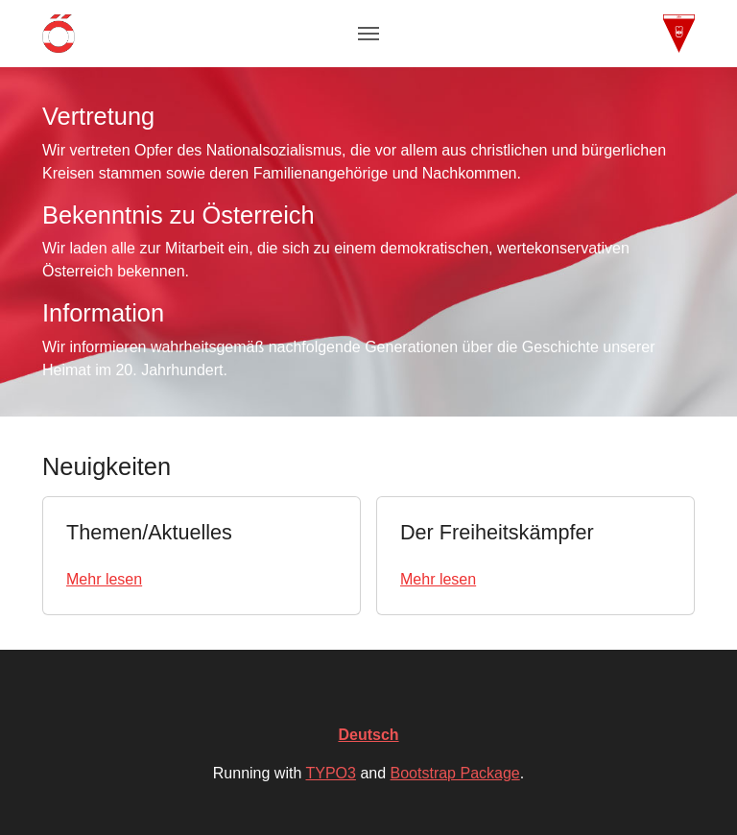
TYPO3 (330, 773)
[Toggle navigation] (368, 33)
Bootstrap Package (455, 773)
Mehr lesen (104, 579)
